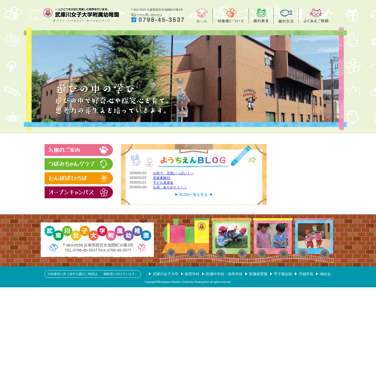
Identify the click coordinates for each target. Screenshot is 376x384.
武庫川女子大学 (165, 274)
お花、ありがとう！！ (170, 187)
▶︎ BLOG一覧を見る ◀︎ (194, 194)
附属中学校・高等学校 (224, 274)
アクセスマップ (100, 20)
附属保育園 (258, 274)
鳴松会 (325, 274)
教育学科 (192, 274)
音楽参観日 (161, 178)
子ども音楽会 (163, 183)
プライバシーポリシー (70, 20)
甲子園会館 (283, 274)
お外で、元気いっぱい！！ (173, 173)
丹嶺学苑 (306, 274)
